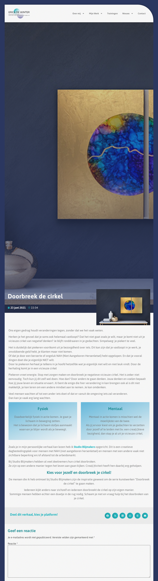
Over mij (78, 13)
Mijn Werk (96, 13)
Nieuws (127, 13)
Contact (142, 13)
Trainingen (112, 13)
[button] (108, 516)
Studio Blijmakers (85, 446)
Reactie (13, 543)
